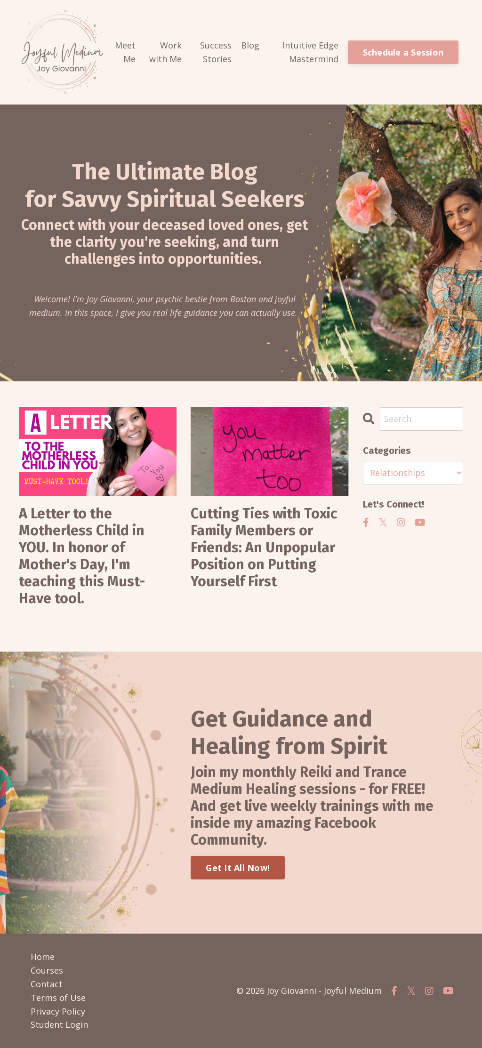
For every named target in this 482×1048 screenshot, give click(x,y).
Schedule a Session (403, 52)
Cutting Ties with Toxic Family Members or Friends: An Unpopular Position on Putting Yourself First (264, 547)
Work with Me (165, 52)
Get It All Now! (238, 867)
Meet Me (125, 52)
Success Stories (216, 52)
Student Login (59, 1024)
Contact (47, 984)
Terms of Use (58, 997)
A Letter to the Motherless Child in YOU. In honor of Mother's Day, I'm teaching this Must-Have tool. (82, 556)
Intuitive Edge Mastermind (310, 52)
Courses (47, 970)
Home (43, 956)
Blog (250, 45)
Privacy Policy (58, 1011)
